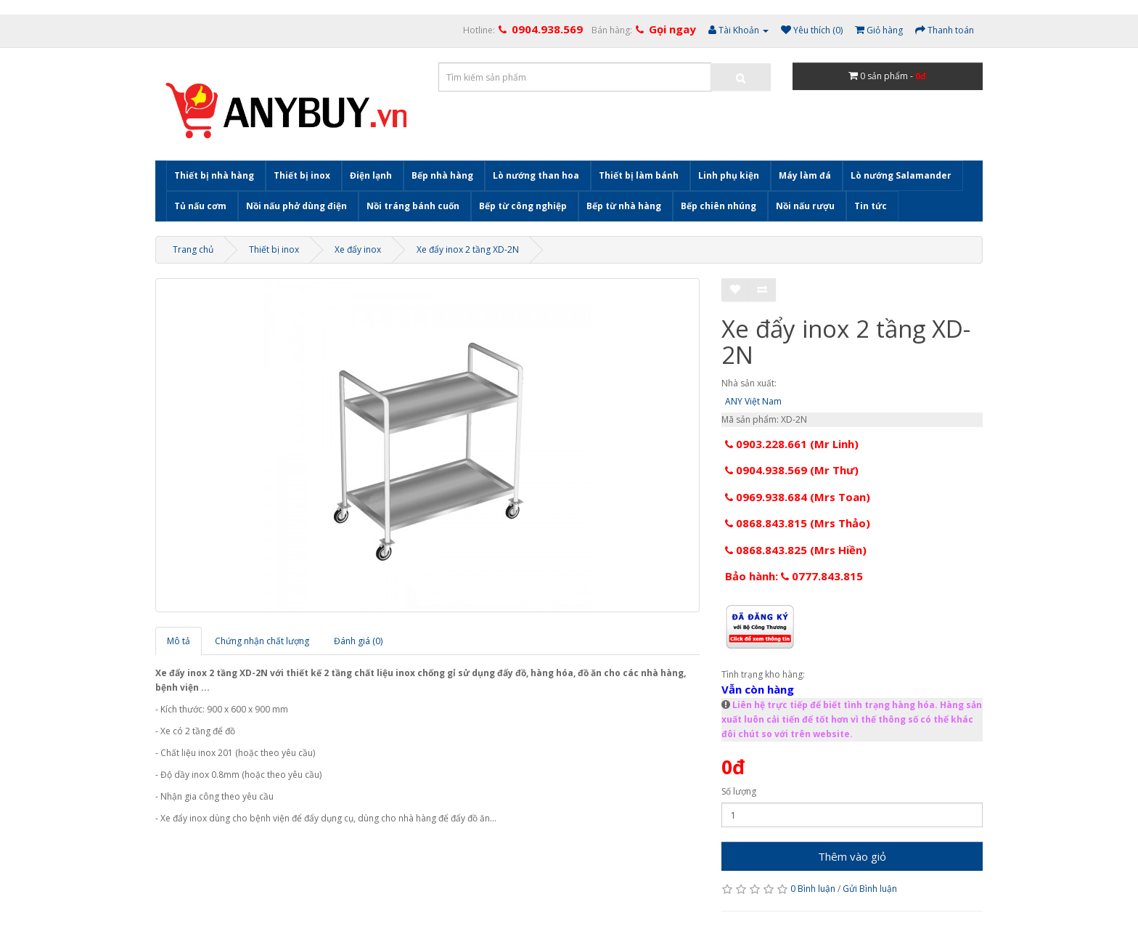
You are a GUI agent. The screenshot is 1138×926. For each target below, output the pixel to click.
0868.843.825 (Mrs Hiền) (796, 550)
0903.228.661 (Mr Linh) (792, 443)
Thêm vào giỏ (852, 856)
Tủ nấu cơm (200, 206)
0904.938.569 (547, 29)
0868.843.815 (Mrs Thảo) (797, 523)
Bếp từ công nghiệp (523, 206)
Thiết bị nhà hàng (214, 175)
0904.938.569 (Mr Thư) (792, 470)
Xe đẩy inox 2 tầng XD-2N (468, 249)
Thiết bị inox (302, 175)
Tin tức (870, 206)
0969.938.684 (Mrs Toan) (797, 497)
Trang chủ (193, 249)
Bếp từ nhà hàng (623, 206)
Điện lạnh (371, 175)
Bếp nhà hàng (442, 175)
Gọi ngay (672, 29)
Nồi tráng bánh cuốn (413, 206)
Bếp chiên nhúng (718, 206)
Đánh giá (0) (358, 641)
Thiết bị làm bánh (639, 175)
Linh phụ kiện (728, 175)
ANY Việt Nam (753, 401)
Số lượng (738, 791)
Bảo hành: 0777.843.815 (794, 576)
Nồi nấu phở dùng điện (296, 206)
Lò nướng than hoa (536, 175)
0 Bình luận (812, 888)
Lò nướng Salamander (901, 175)
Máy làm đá (805, 175)
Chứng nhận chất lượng (262, 641)
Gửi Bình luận (870, 888)
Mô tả (178, 641)
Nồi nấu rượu (805, 206)
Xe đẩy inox (358, 249)
